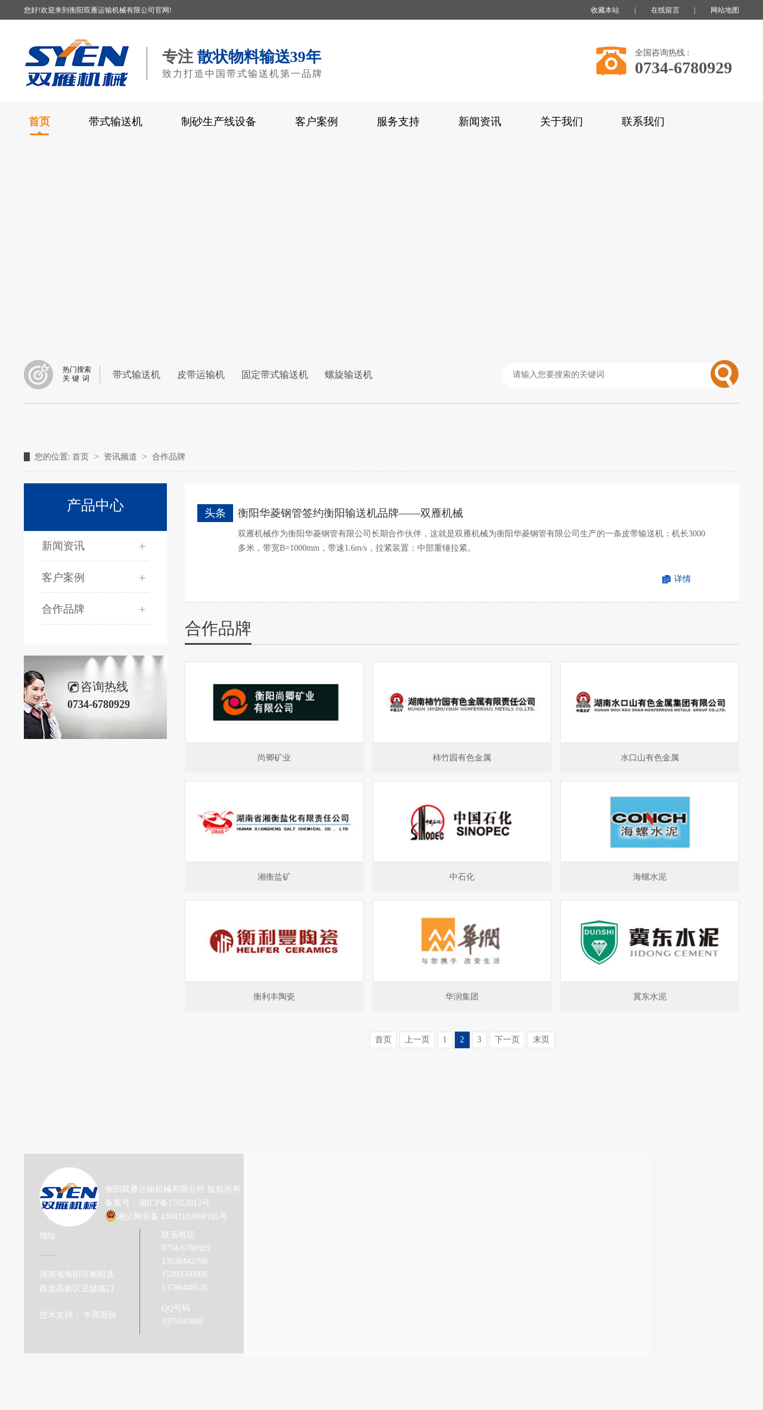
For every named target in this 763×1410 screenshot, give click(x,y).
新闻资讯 (479, 122)
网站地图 (725, 10)
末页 (541, 1039)
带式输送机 (115, 122)
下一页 (507, 1039)
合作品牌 (168, 456)
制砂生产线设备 (218, 122)
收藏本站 (605, 10)
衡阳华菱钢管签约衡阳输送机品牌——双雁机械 (350, 513)
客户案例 (316, 122)
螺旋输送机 (349, 374)
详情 (682, 578)
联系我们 (643, 122)
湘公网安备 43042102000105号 (172, 1216)
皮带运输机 (201, 374)
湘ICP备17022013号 (174, 1202)
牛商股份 (99, 1314)
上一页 (417, 1039)
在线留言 (665, 10)
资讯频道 (121, 456)
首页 (81, 456)
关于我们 (561, 122)
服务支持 (398, 122)
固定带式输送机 (274, 374)
